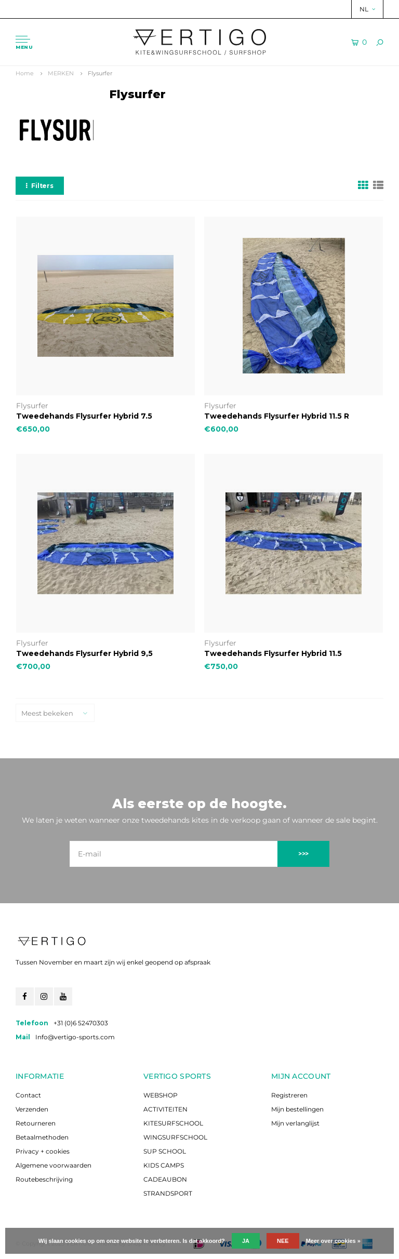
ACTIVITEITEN (165, 1109)
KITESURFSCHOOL (173, 1123)
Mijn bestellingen (297, 1109)
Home (25, 73)
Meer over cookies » (333, 1241)
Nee (283, 1241)
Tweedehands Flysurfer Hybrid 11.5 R (276, 416)
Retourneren (36, 1123)
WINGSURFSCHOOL (175, 1137)
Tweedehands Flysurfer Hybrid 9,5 (84, 653)
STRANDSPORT (167, 1193)
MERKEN (61, 73)
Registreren (289, 1095)
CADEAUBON (165, 1179)
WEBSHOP (160, 1095)
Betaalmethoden (42, 1137)
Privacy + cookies (43, 1151)
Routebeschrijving (44, 1179)
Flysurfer (100, 73)
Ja (245, 1241)
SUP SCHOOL (164, 1151)
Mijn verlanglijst (295, 1123)
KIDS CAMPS (163, 1165)
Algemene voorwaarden (53, 1165)
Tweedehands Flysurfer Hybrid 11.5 (273, 653)
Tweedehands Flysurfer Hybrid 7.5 (84, 416)
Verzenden (32, 1109)
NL (367, 9)
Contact (28, 1095)
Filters (40, 186)
